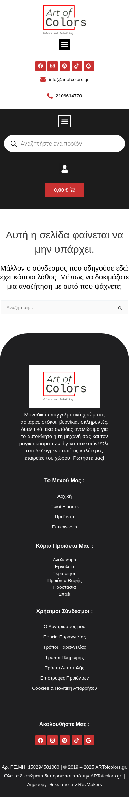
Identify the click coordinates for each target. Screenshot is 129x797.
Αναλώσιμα (64, 559)
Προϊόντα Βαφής (64, 580)
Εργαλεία (64, 566)
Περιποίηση (64, 573)
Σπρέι (64, 594)
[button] (64, 44)
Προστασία (64, 587)
